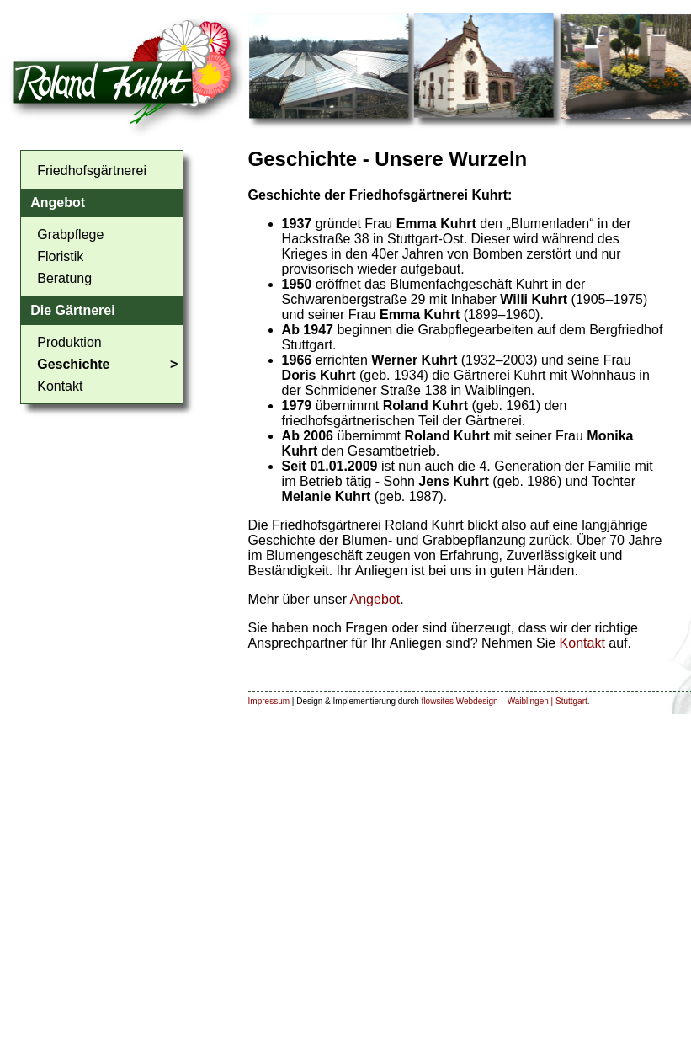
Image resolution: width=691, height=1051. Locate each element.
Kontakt (59, 386)
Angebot (57, 202)
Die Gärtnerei (72, 310)
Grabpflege (70, 234)
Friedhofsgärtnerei (91, 170)
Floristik (60, 256)
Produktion (69, 342)
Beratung (64, 278)
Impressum (269, 701)
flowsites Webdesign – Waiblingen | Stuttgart (504, 701)
